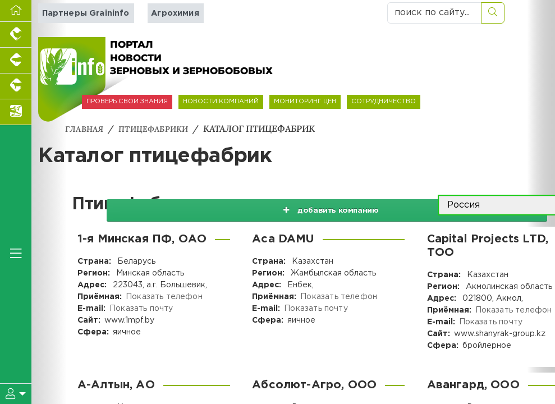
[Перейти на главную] (15, 11)
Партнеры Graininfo (85, 13)
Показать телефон (163, 296)
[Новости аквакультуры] (15, 112)
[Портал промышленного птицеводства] (15, 35)
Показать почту (140, 308)
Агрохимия (172, 13)
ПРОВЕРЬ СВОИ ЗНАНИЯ (127, 101)
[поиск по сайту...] (434, 13)
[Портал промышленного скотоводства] (15, 86)
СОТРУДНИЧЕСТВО (383, 101)
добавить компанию (318, 205)
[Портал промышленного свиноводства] (15, 61)
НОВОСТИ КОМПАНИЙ (221, 101)
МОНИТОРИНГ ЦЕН (305, 101)
